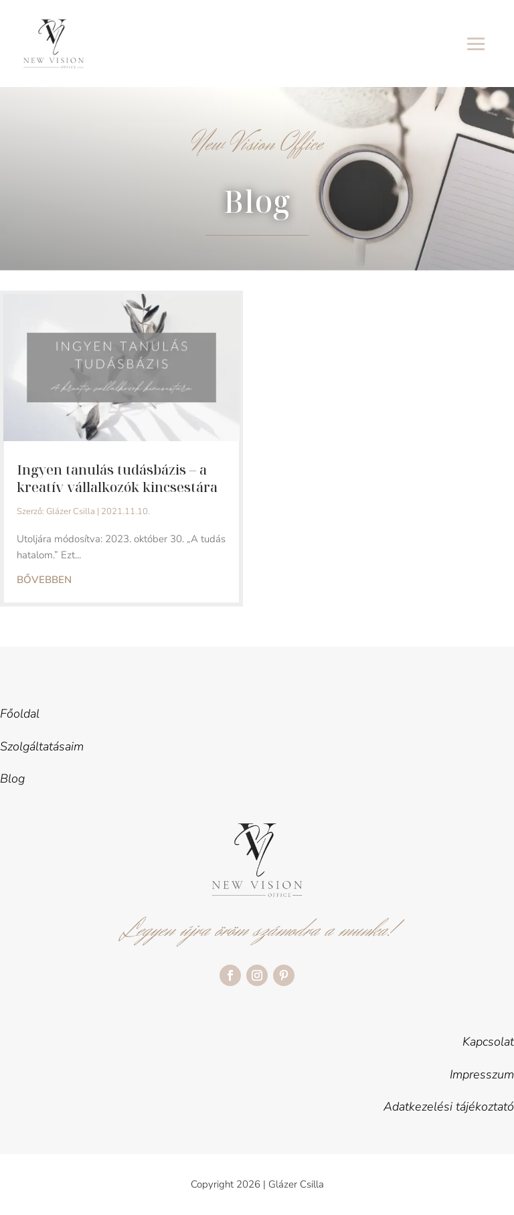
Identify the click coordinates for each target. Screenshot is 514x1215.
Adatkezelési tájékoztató (448, 1107)
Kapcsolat (488, 1042)
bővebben (44, 579)
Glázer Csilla (70, 511)
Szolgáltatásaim (42, 746)
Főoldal (19, 714)
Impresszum (482, 1074)
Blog (12, 779)
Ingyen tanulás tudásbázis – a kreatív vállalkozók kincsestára (117, 478)
